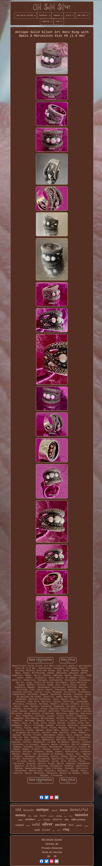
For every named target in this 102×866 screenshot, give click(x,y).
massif (54, 810)
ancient (60, 824)
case (35, 816)
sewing (58, 816)
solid (36, 824)
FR (55, 856)
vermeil (19, 824)
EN (48, 856)
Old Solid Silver (52, 840)
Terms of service (52, 852)
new (67, 819)
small (37, 830)
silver (47, 824)
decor (65, 816)
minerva (57, 819)
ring (66, 829)
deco (71, 816)
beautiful (79, 810)
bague (20, 820)
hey (54, 830)
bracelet (28, 810)
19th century (78, 819)
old (18, 809)
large (39, 820)
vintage (46, 819)
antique (42, 809)
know (63, 810)
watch (79, 825)
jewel (58, 830)
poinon (51, 816)
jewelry (86, 826)
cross (27, 825)
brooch (43, 815)
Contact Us (51, 844)
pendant (46, 829)
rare (29, 816)
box (71, 824)
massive (81, 814)
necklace (30, 819)
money (20, 815)
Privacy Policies (52, 848)
